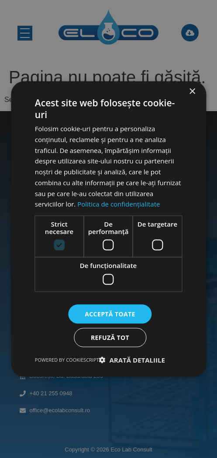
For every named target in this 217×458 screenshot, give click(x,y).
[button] (132, 360)
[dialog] (108, 229)
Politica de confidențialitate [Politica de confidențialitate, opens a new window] (118, 204)
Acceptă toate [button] (110, 313)
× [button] (192, 91)
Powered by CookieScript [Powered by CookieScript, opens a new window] (67, 359)
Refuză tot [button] (110, 337)
